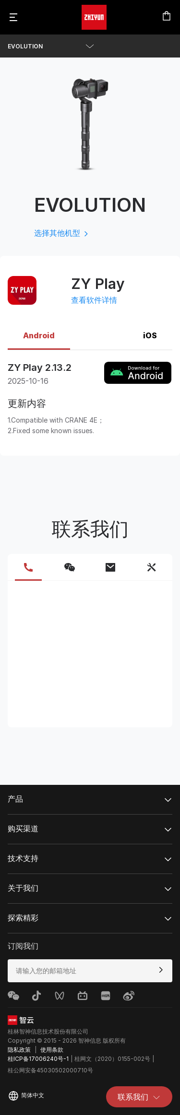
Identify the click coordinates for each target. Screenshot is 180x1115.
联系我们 (139, 1097)
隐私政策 (19, 1049)
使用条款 (51, 1049)
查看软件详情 (94, 300)
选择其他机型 (62, 233)
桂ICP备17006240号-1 (38, 1058)
